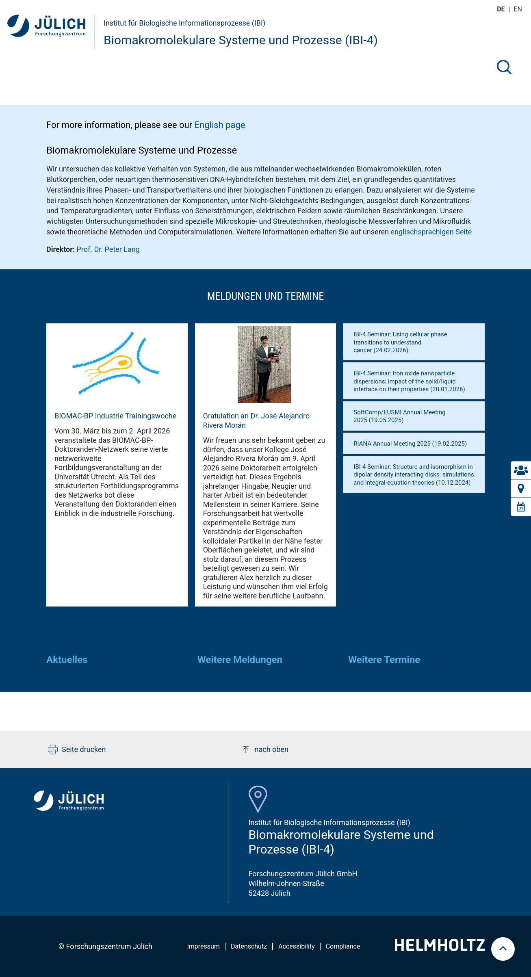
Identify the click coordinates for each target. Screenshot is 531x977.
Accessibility (296, 946)
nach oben (264, 749)
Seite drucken (77, 749)
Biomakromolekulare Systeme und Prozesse (141, 150)
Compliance (343, 946)
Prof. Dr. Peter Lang (107, 249)
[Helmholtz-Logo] (440, 948)
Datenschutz (249, 946)
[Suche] (504, 67)
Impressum (203, 946)
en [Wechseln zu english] (519, 9)
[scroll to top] (503, 949)
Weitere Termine (384, 659)
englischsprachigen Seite (431, 231)
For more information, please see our (145, 125)
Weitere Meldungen (239, 659)
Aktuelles (66, 659)
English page (220, 125)
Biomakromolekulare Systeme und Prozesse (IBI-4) (241, 40)
